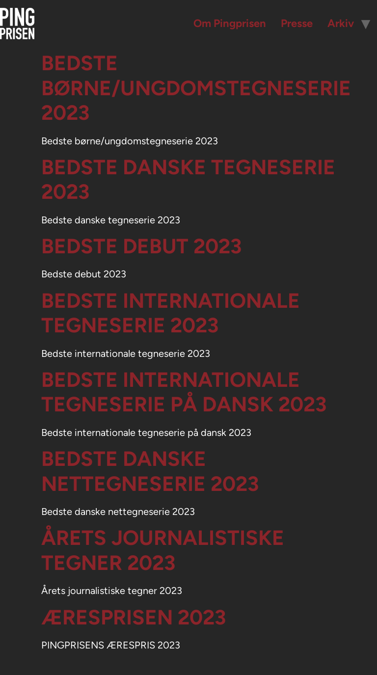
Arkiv (340, 23)
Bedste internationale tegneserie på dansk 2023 (183, 392)
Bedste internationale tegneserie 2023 (170, 313)
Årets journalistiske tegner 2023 (162, 550)
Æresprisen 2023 (133, 617)
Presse (297, 23)
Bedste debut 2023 (141, 246)
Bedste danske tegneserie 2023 (188, 179)
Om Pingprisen (229, 23)
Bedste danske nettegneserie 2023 (150, 471)
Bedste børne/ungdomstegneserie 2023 (196, 88)
